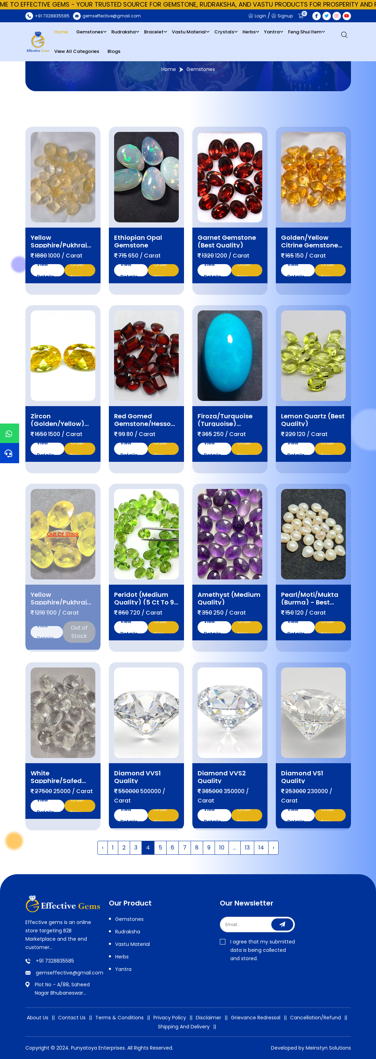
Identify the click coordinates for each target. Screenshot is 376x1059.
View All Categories (76, 51)
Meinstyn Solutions (328, 1047)
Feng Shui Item (304, 32)
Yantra (272, 32)
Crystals (224, 32)
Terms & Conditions (119, 1017)
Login (257, 16)
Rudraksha (123, 32)
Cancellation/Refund (315, 1017)
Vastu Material (189, 32)
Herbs (249, 32)
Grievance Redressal (255, 1017)
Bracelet (153, 32)
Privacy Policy (169, 1017)
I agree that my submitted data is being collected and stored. (257, 950)
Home (61, 32)
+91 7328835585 (55, 960)
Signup (282, 16)
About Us (37, 1017)
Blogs (113, 51)
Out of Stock (79, 628)
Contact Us (72, 1017)
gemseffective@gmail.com (69, 972)
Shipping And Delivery (184, 1026)
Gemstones (89, 32)
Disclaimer (208, 1017)
